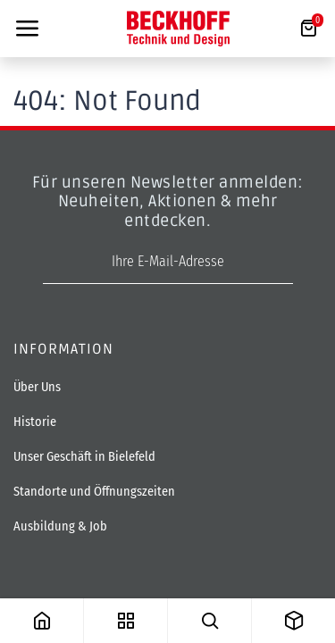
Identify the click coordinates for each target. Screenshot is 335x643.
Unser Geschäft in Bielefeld (84, 456)
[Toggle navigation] (26, 28)
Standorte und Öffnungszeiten (94, 491)
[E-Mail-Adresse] (168, 262)
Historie (34, 422)
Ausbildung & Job (60, 526)
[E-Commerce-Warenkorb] (308, 28)
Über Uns (37, 387)
